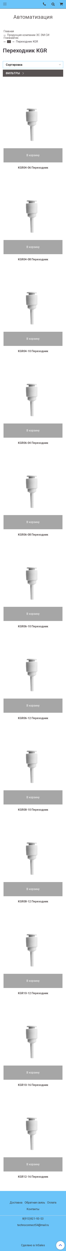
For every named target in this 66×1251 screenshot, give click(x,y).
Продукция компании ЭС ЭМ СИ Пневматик (26, 36)
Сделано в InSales (33, 1245)
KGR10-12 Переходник (33, 993)
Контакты (33, 1209)
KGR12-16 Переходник (33, 1176)
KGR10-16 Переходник (33, 1085)
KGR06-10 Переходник (33, 626)
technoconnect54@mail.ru (33, 1225)
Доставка (16, 1202)
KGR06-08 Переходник (33, 534)
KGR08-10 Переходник (33, 809)
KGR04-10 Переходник (33, 351)
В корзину (33, 155)
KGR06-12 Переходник (33, 718)
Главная (9, 31)
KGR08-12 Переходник (33, 901)
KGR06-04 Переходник (33, 443)
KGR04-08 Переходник (33, 259)
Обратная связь (35, 1202)
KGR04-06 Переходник (33, 167)
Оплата (51, 1202)
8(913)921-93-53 (33, 1218)
